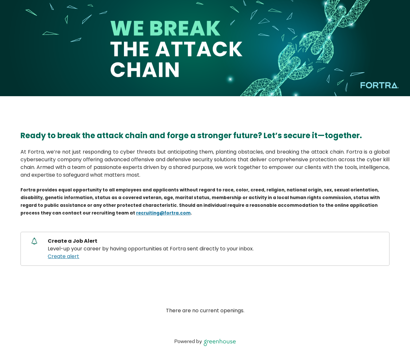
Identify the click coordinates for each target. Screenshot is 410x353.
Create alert (63, 256)
